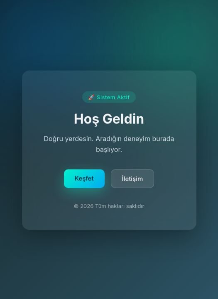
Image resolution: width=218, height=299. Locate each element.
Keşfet (84, 179)
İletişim (132, 180)
